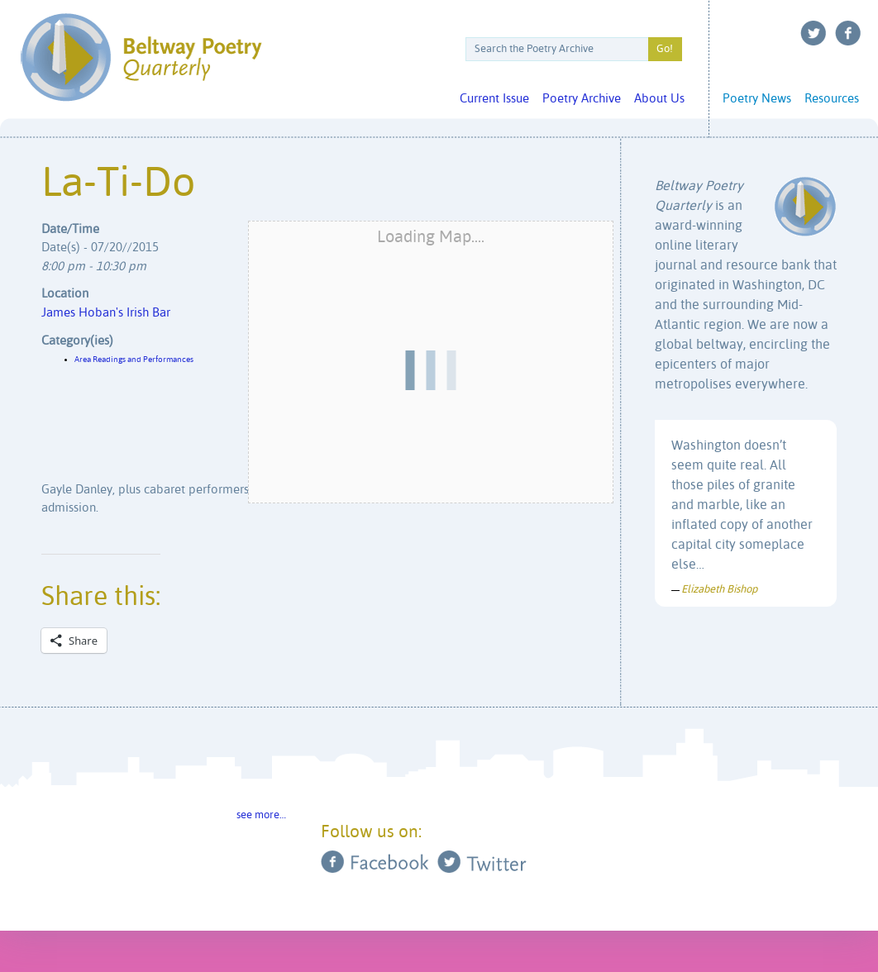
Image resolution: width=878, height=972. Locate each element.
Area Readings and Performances (133, 359)
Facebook (848, 33)
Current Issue (494, 99)
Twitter (813, 33)
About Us (659, 99)
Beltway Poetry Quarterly (141, 57)
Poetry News (757, 99)
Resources (831, 99)
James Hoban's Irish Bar (105, 313)
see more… (261, 815)
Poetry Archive (581, 99)
